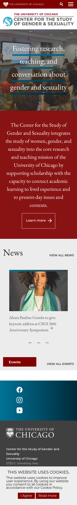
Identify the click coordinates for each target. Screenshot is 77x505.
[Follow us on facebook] (19, 391)
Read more (47, 496)
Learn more (36, 220)
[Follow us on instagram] (19, 402)
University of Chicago (22, 458)
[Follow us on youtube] (19, 412)
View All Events (60, 364)
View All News (61, 255)
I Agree (26, 496)
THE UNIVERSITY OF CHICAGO (23, 4)
